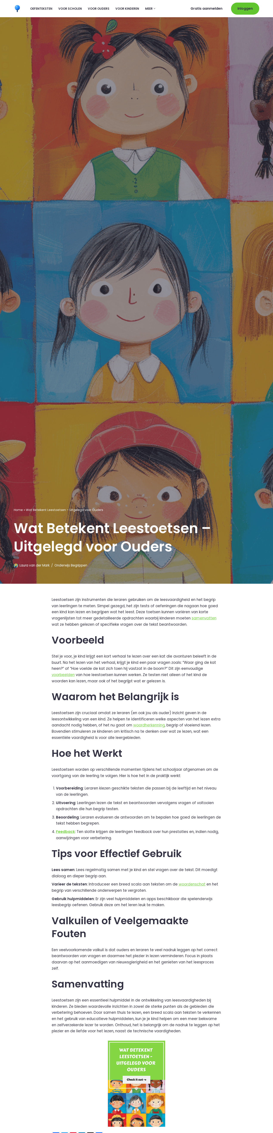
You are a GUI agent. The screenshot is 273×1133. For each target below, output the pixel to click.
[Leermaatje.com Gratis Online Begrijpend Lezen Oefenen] (18, 8)
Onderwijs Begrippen (70, 565)
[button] (154, 8)
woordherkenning (162, 725)
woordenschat (193, 885)
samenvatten (206, 618)
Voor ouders (98, 8)
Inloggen (245, 8)
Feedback (65, 832)
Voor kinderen (127, 8)
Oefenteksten (41, 8)
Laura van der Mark (35, 565)
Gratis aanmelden (206, 8)
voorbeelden (63, 675)
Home (18, 510)
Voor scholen (70, 8)
